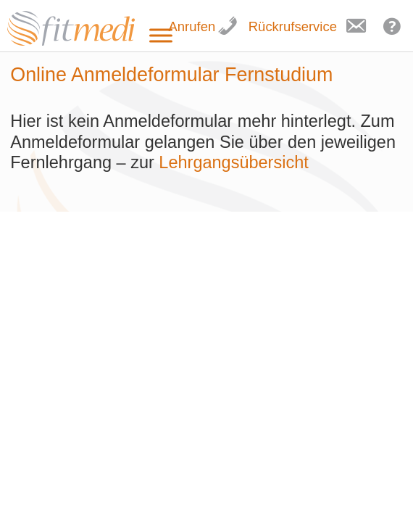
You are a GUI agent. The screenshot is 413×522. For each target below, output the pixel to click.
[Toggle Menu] (160, 36)
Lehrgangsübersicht (236, 162)
